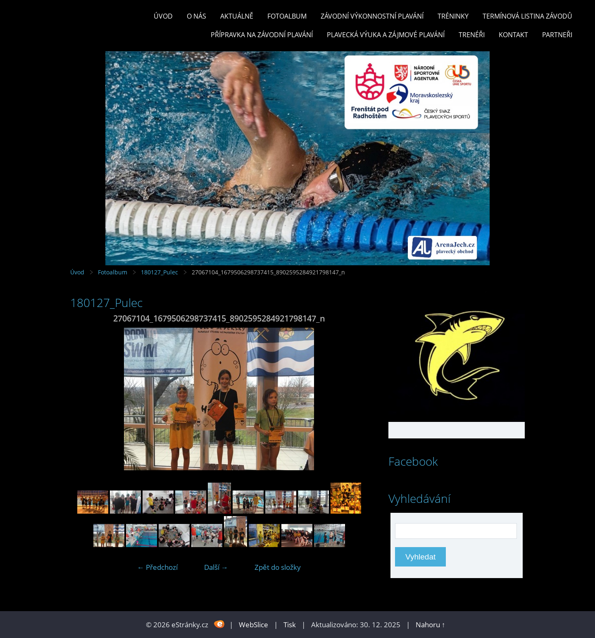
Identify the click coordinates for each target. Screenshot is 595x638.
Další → (216, 567)
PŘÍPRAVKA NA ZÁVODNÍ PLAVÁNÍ (262, 34)
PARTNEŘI (557, 34)
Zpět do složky (278, 567)
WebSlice (253, 624)
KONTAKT (513, 34)
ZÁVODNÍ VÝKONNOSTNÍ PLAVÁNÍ (372, 16)
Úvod (163, 16)
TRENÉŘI (472, 34)
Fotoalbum (287, 16)
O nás (196, 16)
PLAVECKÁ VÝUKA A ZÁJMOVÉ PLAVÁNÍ (386, 34)
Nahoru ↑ (430, 624)
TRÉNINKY (453, 16)
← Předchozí (157, 567)
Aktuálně (236, 16)
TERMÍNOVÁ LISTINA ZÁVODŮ (527, 16)
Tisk (289, 624)
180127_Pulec (159, 272)
